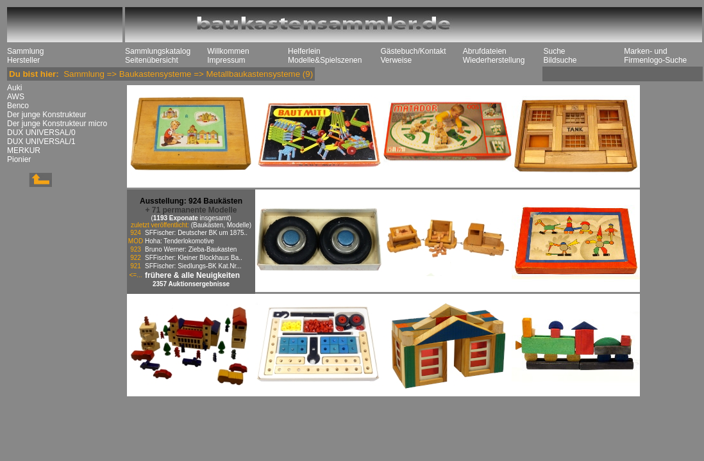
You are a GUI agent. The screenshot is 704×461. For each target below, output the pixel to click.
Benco (18, 105)
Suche (554, 51)
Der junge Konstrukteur (46, 114)
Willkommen (228, 51)
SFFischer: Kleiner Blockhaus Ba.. (193, 257)
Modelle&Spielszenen (325, 60)
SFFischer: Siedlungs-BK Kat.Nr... (193, 266)
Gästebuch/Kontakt (413, 51)
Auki (14, 87)
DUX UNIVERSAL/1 (41, 141)
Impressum (226, 60)
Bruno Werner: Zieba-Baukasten (191, 249)
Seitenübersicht (151, 60)
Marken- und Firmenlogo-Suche (655, 56)
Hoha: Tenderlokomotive (179, 241)
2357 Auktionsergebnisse (191, 283)
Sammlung (25, 51)
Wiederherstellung (494, 60)
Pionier (19, 159)
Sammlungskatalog (157, 51)
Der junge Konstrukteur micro (57, 123)
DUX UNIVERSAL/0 (41, 132)
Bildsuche (559, 60)
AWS (15, 96)
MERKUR (23, 150)
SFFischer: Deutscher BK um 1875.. (196, 232)
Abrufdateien (485, 51)
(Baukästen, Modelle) (221, 225)
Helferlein (304, 51)
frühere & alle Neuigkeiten (192, 275)
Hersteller (23, 60)
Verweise (396, 60)
